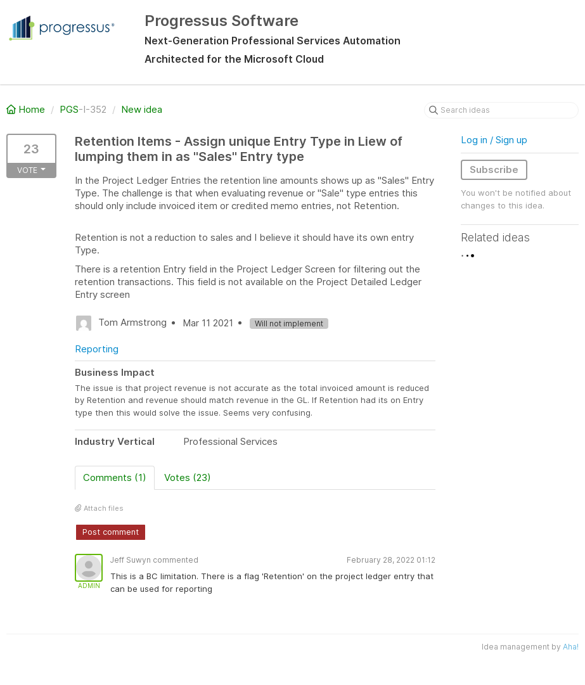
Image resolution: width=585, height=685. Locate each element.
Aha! (571, 646)
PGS (69, 109)
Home (27, 109)
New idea (141, 109)
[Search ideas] (501, 110)
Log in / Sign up (494, 140)
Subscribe (494, 169)
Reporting (97, 349)
